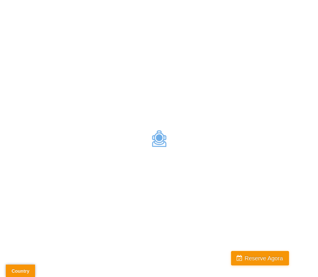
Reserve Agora (264, 258)
